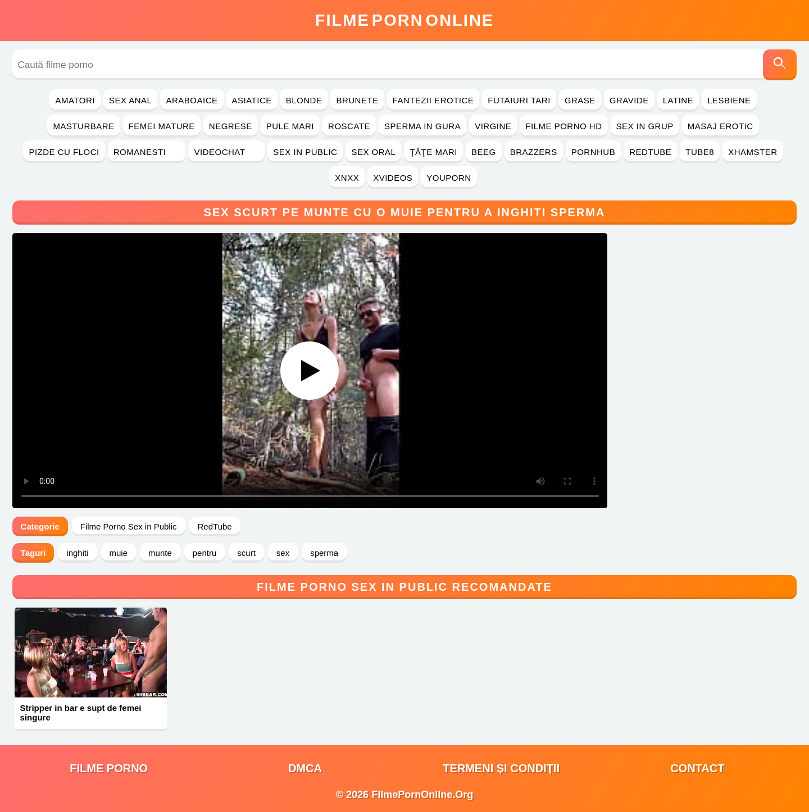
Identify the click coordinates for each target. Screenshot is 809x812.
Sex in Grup (645, 126)
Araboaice (191, 100)
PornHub (593, 152)
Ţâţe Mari (433, 152)
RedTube (650, 152)
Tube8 (699, 152)
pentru (205, 553)
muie (119, 553)
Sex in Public (305, 152)
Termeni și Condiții (501, 768)
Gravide (629, 100)
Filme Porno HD (563, 126)
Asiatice (252, 100)
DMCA (305, 768)
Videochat (226, 152)
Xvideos (392, 178)
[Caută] (780, 64)
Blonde (304, 100)
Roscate (349, 126)
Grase (580, 100)
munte (160, 553)
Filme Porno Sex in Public (128, 526)
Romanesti (146, 152)
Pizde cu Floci (64, 152)
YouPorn (448, 178)
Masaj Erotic (720, 126)
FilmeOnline (404, 20)
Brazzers (533, 152)
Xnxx (347, 178)
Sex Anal (130, 100)
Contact (697, 768)
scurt (246, 553)
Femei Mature (162, 126)
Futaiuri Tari (519, 100)
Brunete (357, 100)
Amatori (74, 100)
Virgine (493, 126)
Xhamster (752, 152)
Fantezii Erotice (433, 100)
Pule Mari (290, 126)
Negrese (230, 126)
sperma (324, 553)
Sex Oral (373, 152)
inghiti (77, 553)
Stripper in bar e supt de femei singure (81, 712)
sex (282, 553)
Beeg (483, 152)
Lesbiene (729, 100)
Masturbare (83, 126)
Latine (678, 100)
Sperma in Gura (422, 126)
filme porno (109, 768)
